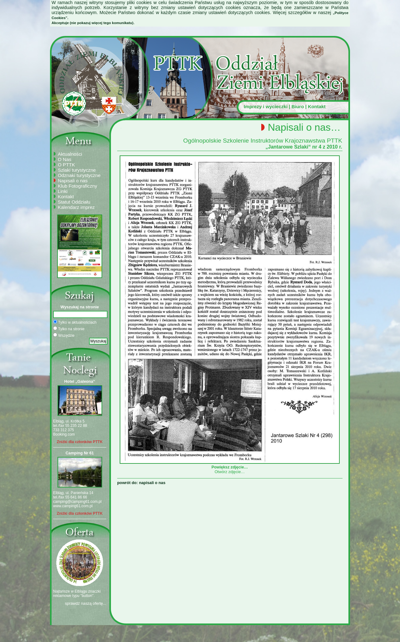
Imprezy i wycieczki (266, 106)
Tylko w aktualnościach (75, 322)
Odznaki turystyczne (79, 175)
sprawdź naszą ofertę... (85, 603)
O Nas (64, 159)
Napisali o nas (73, 180)
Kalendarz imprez (76, 207)
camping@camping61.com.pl (77, 501)
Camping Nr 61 (80, 453)
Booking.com (64, 434)
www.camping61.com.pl (72, 506)
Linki (63, 191)
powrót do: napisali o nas (141, 482)
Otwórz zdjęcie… (230, 471)
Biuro (298, 106)
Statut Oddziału (74, 202)
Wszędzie (63, 335)
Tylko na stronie (68, 328)
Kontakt (317, 106)
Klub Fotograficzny (77, 186)
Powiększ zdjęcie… (230, 464)
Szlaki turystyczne (77, 170)
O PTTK (66, 164)
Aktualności (70, 154)
